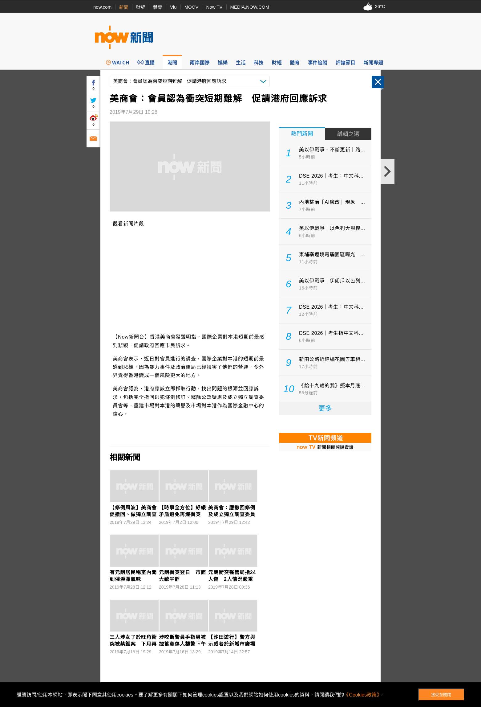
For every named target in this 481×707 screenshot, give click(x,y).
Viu (173, 7)
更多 (325, 408)
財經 (140, 7)
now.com (102, 7)
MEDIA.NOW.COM (249, 7)
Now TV (214, 7)
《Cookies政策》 (361, 694)
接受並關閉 (441, 695)
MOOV (191, 7)
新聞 (123, 7)
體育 (157, 7)
